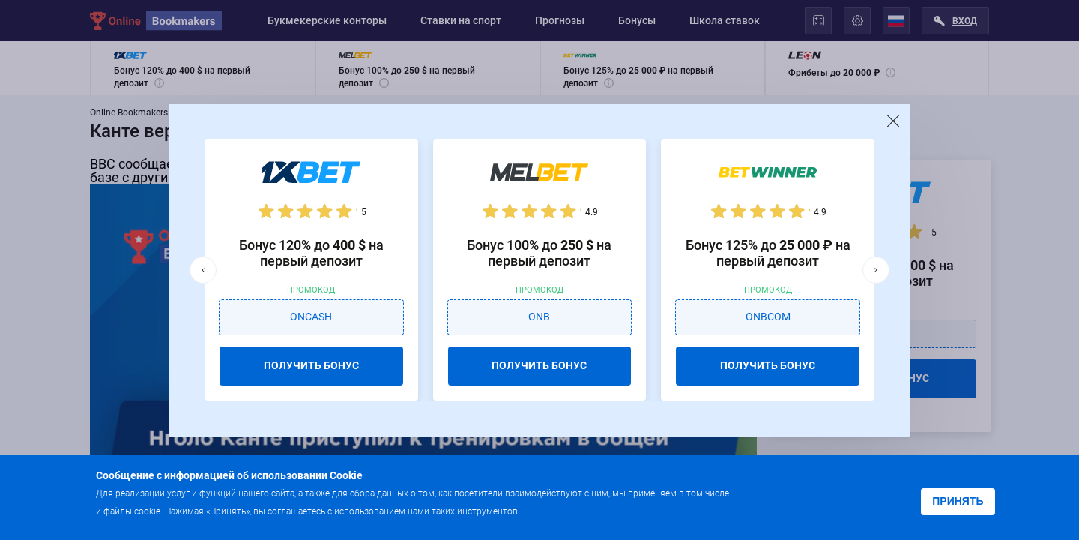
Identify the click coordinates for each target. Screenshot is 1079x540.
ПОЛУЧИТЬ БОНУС (311, 365)
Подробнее (552, 510)
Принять (957, 501)
